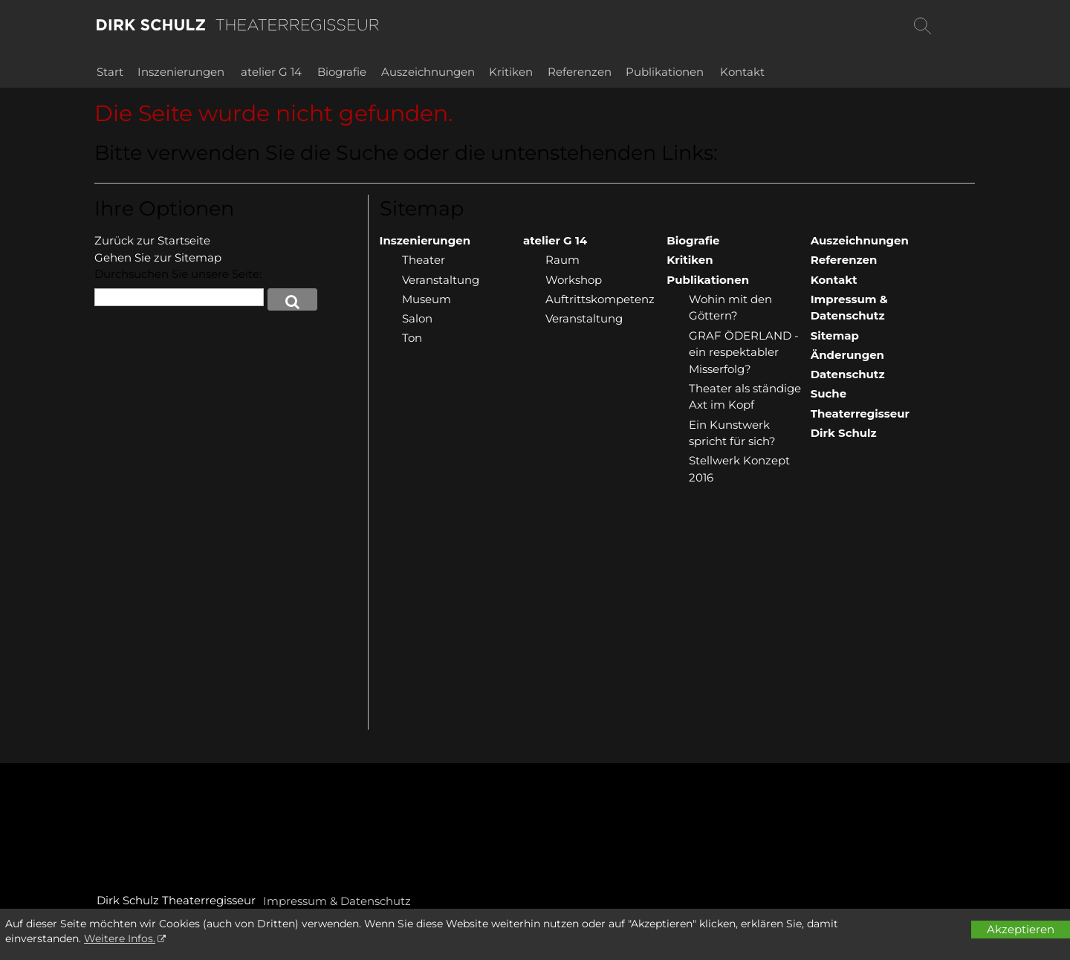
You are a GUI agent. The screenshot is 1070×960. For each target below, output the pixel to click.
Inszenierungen (180, 72)
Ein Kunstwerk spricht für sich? (732, 433)
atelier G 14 (271, 72)
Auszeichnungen (428, 72)
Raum (562, 260)
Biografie (341, 72)
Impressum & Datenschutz (849, 307)
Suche (829, 393)
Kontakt (742, 72)
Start (110, 72)
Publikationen (665, 72)
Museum (426, 299)
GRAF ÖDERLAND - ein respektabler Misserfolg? (744, 352)
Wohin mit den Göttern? (730, 307)
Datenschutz (848, 374)
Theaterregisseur (860, 413)
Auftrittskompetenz (600, 299)
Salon (417, 318)
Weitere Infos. (119, 938)
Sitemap (835, 335)
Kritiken (511, 72)
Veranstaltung (440, 280)
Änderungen (847, 355)
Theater (423, 260)
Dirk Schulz (844, 433)
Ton (412, 338)
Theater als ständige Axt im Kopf (745, 396)
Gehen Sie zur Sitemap (157, 257)
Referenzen (580, 72)
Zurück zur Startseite (152, 240)
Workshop (573, 280)
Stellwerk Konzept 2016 (739, 468)
